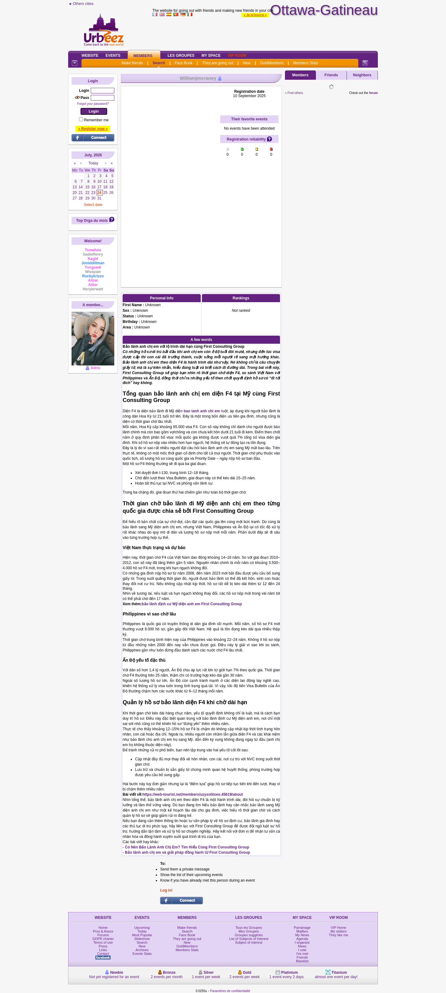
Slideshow (142, 939)
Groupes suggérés (249, 935)
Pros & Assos (103, 931)
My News (302, 935)
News (302, 946)
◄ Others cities (81, 4)
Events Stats (142, 953)
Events (113, 55)
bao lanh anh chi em (202, 411)
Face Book (183, 63)
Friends (331, 75)
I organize (302, 942)
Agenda (302, 939)
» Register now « (92, 129)
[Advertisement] (265, 32)
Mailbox (302, 931)
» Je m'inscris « (255, 15)
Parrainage (302, 927)
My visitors (338, 931)
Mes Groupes (248, 931)
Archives (142, 950)
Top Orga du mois (92, 220)
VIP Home (338, 927)
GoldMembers (271, 63)
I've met (302, 953)
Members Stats (305, 63)
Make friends (132, 63)
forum (373, 93)
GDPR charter (103, 939)
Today (142, 931)
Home (102, 927)
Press (103, 946)
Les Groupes (181, 55)
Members (142, 56)
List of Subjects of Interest (249, 939)
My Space (211, 55)
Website (89, 55)
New (246, 63)
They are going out (217, 63)
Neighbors (362, 75)
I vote (302, 950)
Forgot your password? (93, 103)
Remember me (96, 120)
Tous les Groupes (248, 927)
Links (103, 950)
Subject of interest (248, 942)
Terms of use (103, 942)
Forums (103, 935)
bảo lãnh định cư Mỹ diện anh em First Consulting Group (192, 604)
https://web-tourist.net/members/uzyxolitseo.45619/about (192, 794)
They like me (338, 935)
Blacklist (302, 961)
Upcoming (142, 927)
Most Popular (142, 935)
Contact (103, 953)
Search (159, 63)
